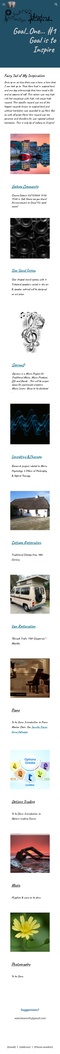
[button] (4, 4)
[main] (30, 41)
